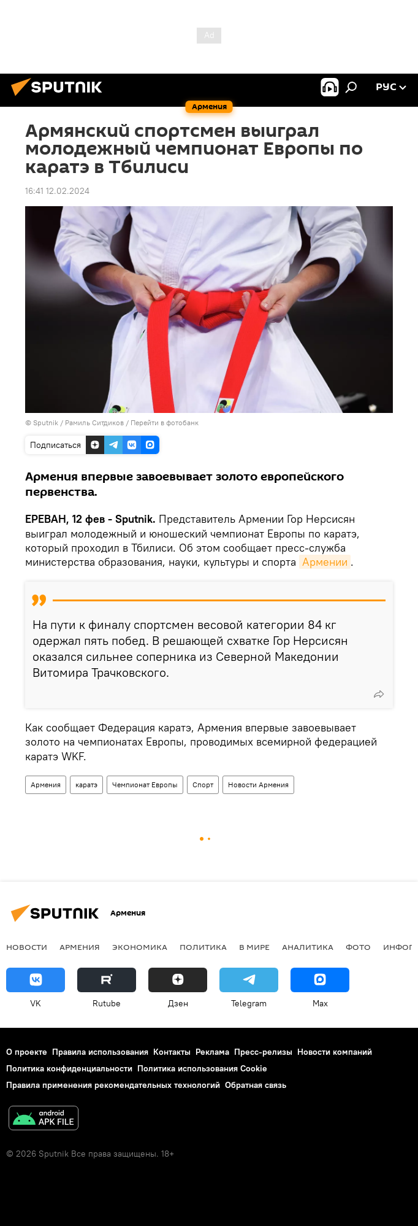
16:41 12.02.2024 (57, 190)
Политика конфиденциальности (69, 1068)
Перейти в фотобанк (165, 422)
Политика (203, 946)
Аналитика (307, 946)
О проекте (26, 1051)
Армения (46, 784)
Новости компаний (334, 1051)
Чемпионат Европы (145, 784)
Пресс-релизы (263, 1051)
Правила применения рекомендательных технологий (113, 1084)
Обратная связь (255, 1084)
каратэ (86, 784)
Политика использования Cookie (202, 1068)
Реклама (212, 1051)
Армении (325, 562)
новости (26, 946)
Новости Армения (258, 784)
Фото (358, 946)
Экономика (139, 946)
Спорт (202, 784)
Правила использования (100, 1051)
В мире (254, 946)
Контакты (172, 1051)
